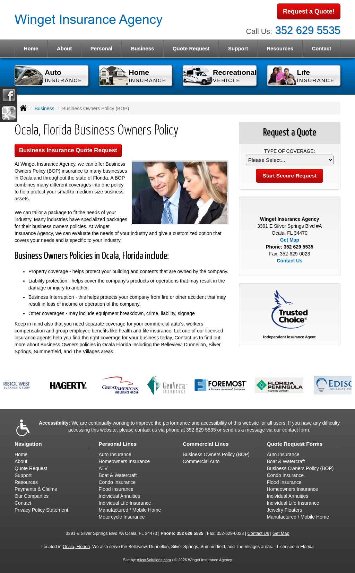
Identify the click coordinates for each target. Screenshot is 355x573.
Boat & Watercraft (118, 475)
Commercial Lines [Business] (206, 444)
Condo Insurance (117, 482)
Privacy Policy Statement (41, 510)
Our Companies (32, 496)
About (64, 48)
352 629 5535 (307, 30)
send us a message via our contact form (266, 430)
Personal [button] (101, 48)
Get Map (289, 240)
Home (31, 48)
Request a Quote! (309, 11)
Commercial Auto (201, 461)
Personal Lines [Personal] (118, 444)
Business (44, 108)
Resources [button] (280, 48)
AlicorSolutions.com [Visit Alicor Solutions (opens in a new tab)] (154, 560)
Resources (26, 482)
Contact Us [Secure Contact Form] (289, 260)
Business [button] (142, 48)
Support (23, 475)
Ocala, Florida (76, 546)
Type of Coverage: (289, 151)
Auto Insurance (115, 454)
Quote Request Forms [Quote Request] (295, 444)
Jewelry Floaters (284, 510)
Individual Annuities (119, 496)
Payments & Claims (36, 489)
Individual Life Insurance (125, 503)
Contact (321, 48)
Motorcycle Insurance (122, 517)
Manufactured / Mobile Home (130, 510)
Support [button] (238, 48)
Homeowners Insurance (124, 461)
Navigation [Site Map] (28, 444)
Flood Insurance (116, 489)
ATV (103, 468)
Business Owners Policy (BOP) (216, 454)
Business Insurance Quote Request (68, 150)
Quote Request (31, 468)
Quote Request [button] (191, 48)
